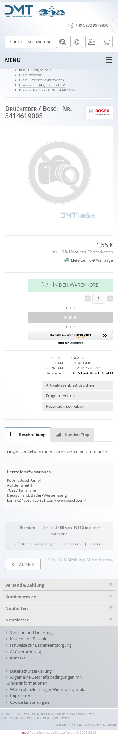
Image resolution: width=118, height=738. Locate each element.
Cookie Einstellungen (29, 702)
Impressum (20, 695)
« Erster (21, 554)
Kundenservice (20, 596)
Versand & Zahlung (24, 585)
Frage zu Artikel (60, 395)
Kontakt (17, 658)
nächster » (72, 554)
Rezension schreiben (65, 406)
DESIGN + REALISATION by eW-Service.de (86, 725)
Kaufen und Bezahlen (30, 639)
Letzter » (96, 554)
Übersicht (26, 537)
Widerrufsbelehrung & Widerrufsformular (48, 689)
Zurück (23, 574)
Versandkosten (100, 252)
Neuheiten (16, 608)
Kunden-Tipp (72, 434)
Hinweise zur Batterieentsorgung (40, 645)
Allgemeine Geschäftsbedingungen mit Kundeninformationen (43, 680)
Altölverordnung (25, 651)
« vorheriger (45, 554)
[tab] (28, 434)
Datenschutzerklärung (31, 671)
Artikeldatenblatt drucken (70, 385)
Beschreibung (27, 434)
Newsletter (17, 620)
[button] (70, 338)
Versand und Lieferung (31, 632)
